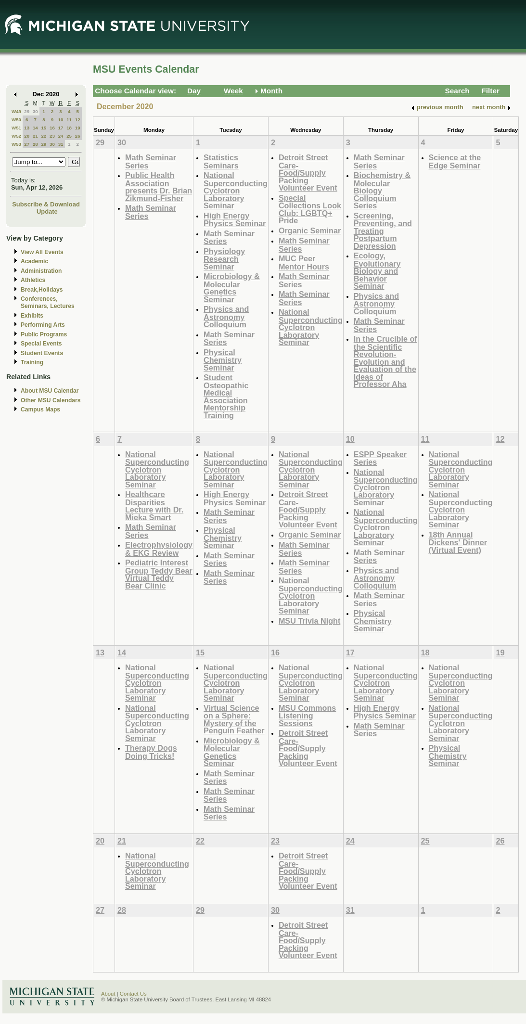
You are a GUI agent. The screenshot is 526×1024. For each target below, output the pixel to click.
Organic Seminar (310, 230)
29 (26, 111)
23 (52, 136)
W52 (16, 136)
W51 (16, 127)
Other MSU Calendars (51, 400)
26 (77, 136)
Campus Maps (40, 409)
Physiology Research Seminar (224, 259)
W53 (16, 144)
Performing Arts (43, 324)
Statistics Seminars (221, 161)
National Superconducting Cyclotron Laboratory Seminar (236, 190)
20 (26, 136)
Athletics (33, 280)
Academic (34, 261)
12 (77, 119)
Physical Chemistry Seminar (223, 360)
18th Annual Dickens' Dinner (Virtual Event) (458, 542)
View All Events (42, 252)
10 (61, 119)
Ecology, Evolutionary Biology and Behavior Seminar (377, 270)
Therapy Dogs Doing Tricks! (151, 751)
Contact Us (133, 994)
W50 (16, 119)
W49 (16, 111)
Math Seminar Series (150, 161)
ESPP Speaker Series (380, 458)
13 (26, 127)
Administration (41, 271)
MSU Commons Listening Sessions (307, 716)
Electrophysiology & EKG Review (158, 548)
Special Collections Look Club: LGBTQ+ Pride (310, 209)
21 (35, 136)
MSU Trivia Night (309, 620)
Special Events (41, 343)
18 (69, 127)
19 (77, 127)
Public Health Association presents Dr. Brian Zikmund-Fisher (158, 187)
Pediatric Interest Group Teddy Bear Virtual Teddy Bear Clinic (158, 574)
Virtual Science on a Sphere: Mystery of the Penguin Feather (234, 719)
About (108, 994)
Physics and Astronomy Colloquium (226, 317)
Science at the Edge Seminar (455, 161)
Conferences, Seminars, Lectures (48, 302)
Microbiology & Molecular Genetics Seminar (232, 288)
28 (35, 144)
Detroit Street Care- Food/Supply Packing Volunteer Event (308, 172)
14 (35, 127)
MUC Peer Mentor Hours (304, 262)
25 (69, 136)
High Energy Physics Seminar (235, 219)
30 (35, 111)
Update (47, 211)
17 (61, 127)
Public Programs (44, 334)
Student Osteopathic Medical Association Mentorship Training (226, 396)
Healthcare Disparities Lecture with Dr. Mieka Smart (154, 506)
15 (43, 127)
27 (26, 144)
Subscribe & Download (46, 204)
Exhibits (32, 315)
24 (61, 136)
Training (32, 362)
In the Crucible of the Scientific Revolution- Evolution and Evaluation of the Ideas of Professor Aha (385, 361)
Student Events (42, 353)
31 (61, 144)
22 (43, 136)
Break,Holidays (42, 289)
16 (52, 127)
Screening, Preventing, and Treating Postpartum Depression (383, 230)
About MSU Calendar (49, 390)
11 (69, 119)
